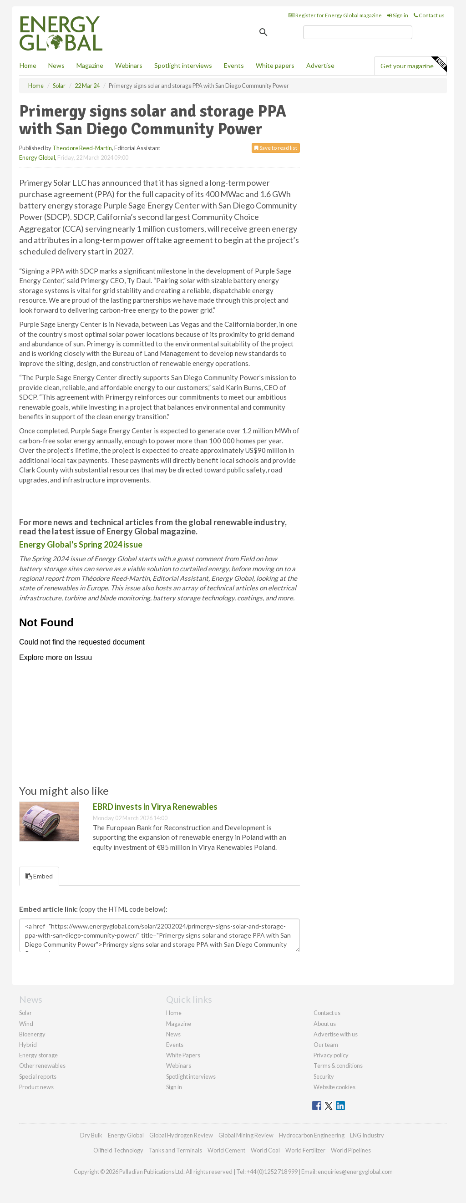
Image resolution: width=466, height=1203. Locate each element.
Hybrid (28, 1044)
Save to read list (275, 147)
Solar (25, 1012)
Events (234, 65)
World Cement (226, 1150)
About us (325, 1023)
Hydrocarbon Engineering (311, 1135)
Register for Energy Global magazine (335, 15)
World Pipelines (351, 1150)
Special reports (37, 1076)
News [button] (56, 65)
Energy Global (37, 157)
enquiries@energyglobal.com (355, 1171)
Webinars (128, 65)
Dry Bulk (91, 1135)
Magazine (89, 65)
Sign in (397, 15)
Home (28, 65)
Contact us (429, 15)
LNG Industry (367, 1135)
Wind (26, 1023)
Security (324, 1076)
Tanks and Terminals (175, 1150)
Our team (326, 1044)
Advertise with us (336, 1034)
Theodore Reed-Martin (82, 148)
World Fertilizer (305, 1150)
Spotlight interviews (183, 65)
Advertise (320, 65)
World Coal (265, 1150)
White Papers (183, 1055)
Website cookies (334, 1087)
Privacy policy (331, 1055)
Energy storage (38, 1055)
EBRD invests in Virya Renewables (155, 807)
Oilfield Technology (118, 1150)
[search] (357, 32)
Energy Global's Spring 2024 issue (80, 544)
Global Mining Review (246, 1135)
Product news (36, 1087)
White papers (275, 65)
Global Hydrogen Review (181, 1135)
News (173, 1034)
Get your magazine (413, 64)
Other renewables (42, 1065)
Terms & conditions (338, 1065)
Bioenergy (32, 1034)
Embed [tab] (39, 876)
